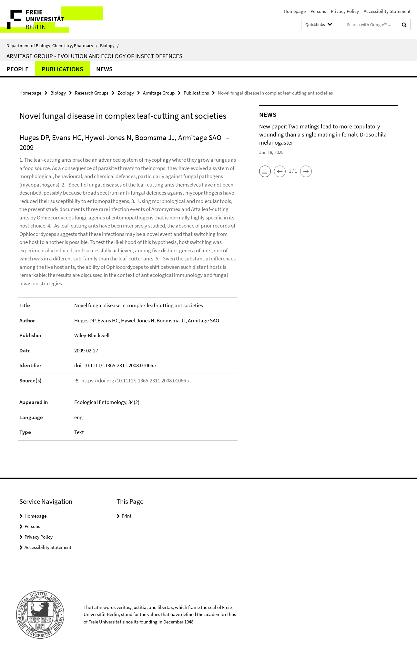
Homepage (295, 11)
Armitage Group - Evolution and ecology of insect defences (94, 56)
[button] (265, 171)
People (17, 69)
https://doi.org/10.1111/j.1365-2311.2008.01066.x (135, 380)
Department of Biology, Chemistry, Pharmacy (51, 45)
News (104, 69)
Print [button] (126, 516)
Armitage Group (159, 93)
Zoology (125, 93)
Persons (318, 11)
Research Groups (91, 93)
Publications (62, 69)
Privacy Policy (345, 11)
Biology (109, 45)
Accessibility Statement (387, 11)
